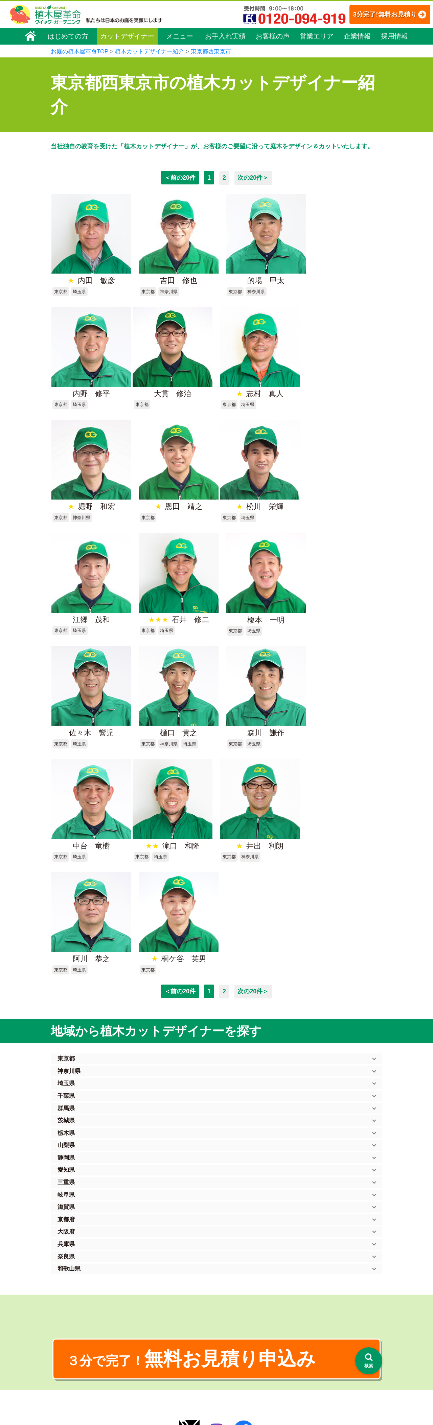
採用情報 (394, 36)
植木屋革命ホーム (157, 1275)
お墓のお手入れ (155, 1387)
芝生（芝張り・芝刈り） (165, 1339)
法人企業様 (67, 1337)
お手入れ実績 (225, 36)
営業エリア (317, 36)
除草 (143, 1330)
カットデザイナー (127, 36)
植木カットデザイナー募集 (327, 1350)
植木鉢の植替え (155, 1377)
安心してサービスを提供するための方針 (339, 1308)
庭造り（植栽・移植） (162, 1368)
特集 (213, 1387)
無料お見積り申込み (194, 1116)
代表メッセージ (71, 1309)
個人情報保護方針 (316, 1289)
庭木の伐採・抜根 (158, 1320)
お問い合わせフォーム (321, 1325)
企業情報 (357, 36)
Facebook (306, 1362)
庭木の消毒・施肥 (158, 1358)
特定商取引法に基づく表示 (325, 1298)
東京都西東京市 (211, 51)
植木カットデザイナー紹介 (149, 51)
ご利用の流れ (226, 1311)
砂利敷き (148, 1349)
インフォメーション (233, 1400)
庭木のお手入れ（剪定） (165, 1311)
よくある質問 (226, 1320)
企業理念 (64, 1299)
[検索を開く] (368, 1360)
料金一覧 (148, 1301)
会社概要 (64, 1290)
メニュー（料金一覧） (163, 1288)
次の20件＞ (253, 177)
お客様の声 (273, 36)
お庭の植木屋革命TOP (79, 51)
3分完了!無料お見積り (377, 14)
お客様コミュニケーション (83, 1328)
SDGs (215, 1375)
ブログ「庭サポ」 (316, 1337)
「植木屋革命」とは (233, 1301)
